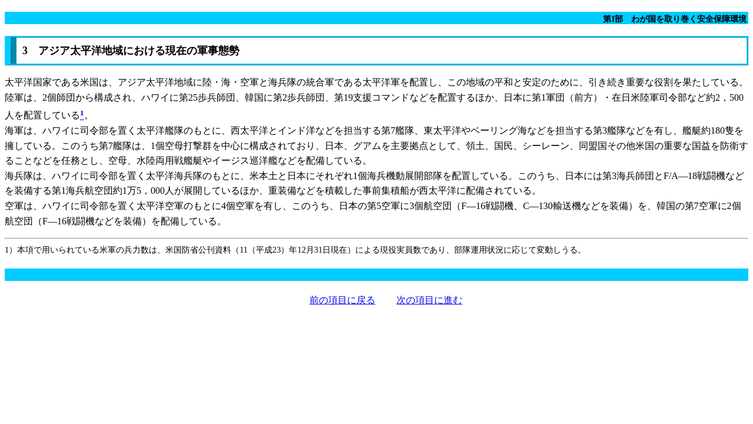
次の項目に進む (429, 300)
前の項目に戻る (342, 300)
